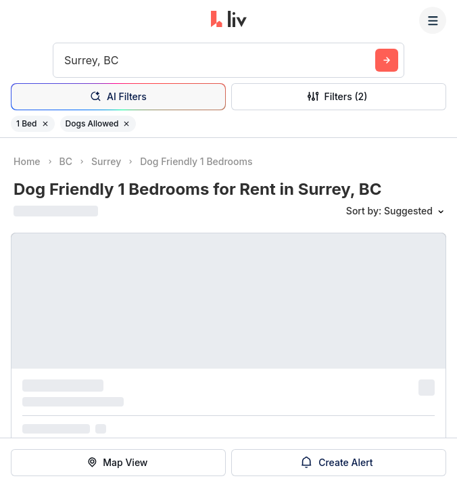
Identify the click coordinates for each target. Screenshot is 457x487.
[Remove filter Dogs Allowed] (126, 124)
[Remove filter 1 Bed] (45, 124)
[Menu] (432, 20)
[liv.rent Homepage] (229, 20)
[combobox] (66, 60)
